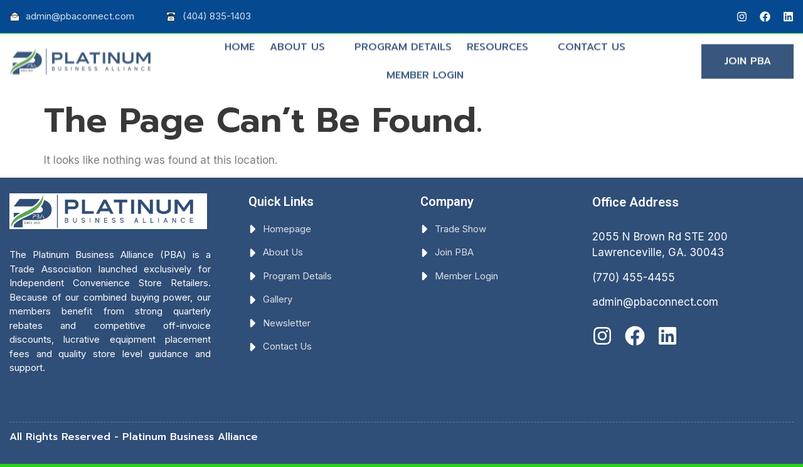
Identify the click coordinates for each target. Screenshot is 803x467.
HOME (240, 42)
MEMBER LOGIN (425, 70)
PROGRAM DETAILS (403, 42)
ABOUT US (303, 42)
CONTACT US (591, 42)
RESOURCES (503, 42)
